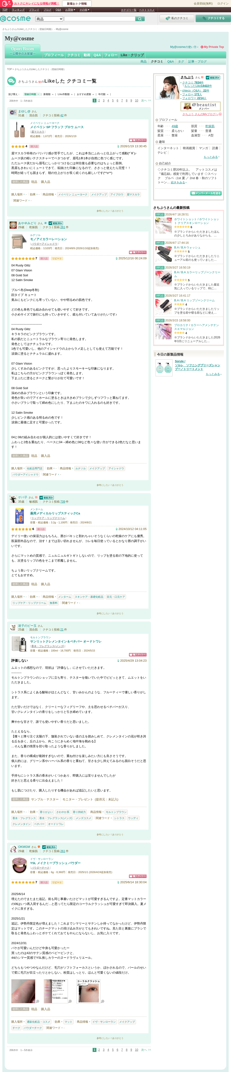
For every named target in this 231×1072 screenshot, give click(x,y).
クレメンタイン (21, 824)
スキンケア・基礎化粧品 (89, 596)
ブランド (34, 9)
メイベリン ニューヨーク (44, 123)
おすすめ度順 (84, 94)
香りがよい (46, 812)
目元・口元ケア (116, 596)
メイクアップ (99, 194)
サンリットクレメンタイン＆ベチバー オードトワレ (66, 641)
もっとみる (211, 157)
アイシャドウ (116, 468)
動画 (87, 55)
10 (136, 100)
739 (62, 501)
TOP (5, 9)
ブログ (47, 9)
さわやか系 (62, 812)
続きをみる (178, 182)
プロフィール (54, 55)
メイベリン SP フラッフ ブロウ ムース (57, 127)
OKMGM (24, 847)
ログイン (223, 3)
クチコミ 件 (193, 82)
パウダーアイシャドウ (44, 243)
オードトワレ (56, 824)
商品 (143, 61)
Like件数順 (64, 94)
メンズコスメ (83, 818)
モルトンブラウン (40, 637)
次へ (144, 100)
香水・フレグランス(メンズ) (47, 646)
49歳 (175, 126)
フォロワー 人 (194, 98)
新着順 (46, 94)
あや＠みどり (27, 223)
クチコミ (73, 55)
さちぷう (57, 81)
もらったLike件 (198, 86)
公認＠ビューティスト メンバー (201, 106)
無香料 (54, 602)
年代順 (101, 94)
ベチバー (39, 824)
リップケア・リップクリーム (48, 518)
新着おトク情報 (77, 3)
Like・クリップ (132, 55)
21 (62, 629)
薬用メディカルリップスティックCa (55, 513)
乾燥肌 (209, 126)
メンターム (36, 509)
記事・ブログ (197, 61)
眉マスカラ (37, 131)
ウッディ (133, 818)
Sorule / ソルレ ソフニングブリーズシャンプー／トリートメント (197, 365)
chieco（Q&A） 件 (195, 90)
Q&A (58, 9)
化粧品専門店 (34, 468)
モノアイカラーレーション (48, 239)
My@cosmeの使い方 (183, 47)
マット (68, 1021)
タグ (181, 61)
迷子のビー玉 (27, 625)
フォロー (110, 55)
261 (62, 227)
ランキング (18, 9)
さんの (202, 114)
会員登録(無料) (203, 3)
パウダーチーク (40, 867)
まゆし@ (24, 111)
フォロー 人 (192, 94)
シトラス (119, 818)
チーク (16, 1027)
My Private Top (214, 47)
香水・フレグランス (24, 818)
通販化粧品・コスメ (38, 1021)
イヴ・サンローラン (42, 859)
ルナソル (35, 235)
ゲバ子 (22, 497)
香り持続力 (79, 812)
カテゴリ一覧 (128, 9)
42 (62, 115)
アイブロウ (116, 194)
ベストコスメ (147, 9)
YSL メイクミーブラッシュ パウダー (55, 863)
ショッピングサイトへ (138, 140)
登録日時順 (30, 94)
